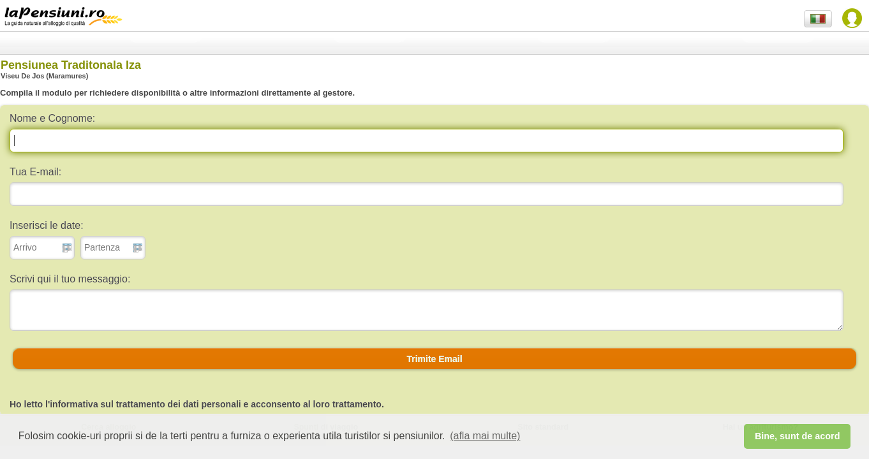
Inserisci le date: (47, 225)
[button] (434, 359)
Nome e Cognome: (52, 118)
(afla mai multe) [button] (485, 435)
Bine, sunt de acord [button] (797, 436)
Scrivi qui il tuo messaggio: (70, 278)
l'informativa (71, 404)
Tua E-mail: (35, 171)
